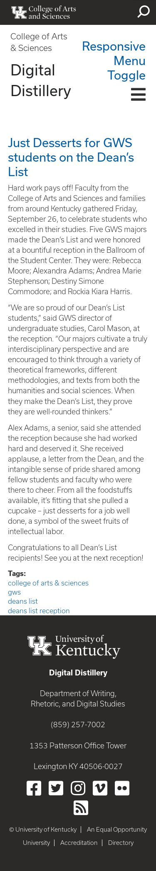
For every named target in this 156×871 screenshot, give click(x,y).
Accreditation (79, 843)
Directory (121, 843)
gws (14, 592)
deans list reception (39, 611)
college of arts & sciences (48, 583)
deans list (23, 601)
